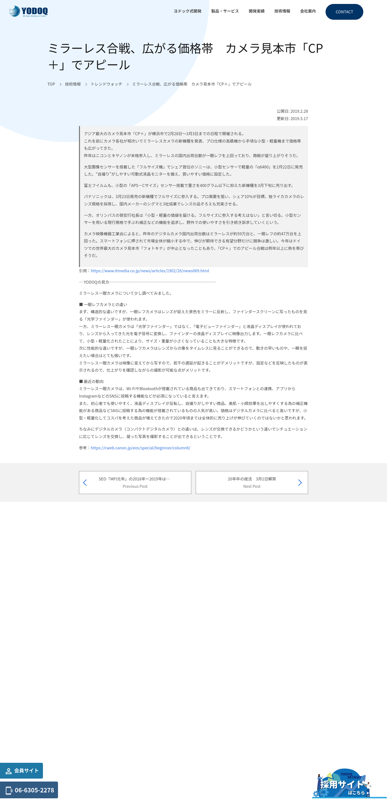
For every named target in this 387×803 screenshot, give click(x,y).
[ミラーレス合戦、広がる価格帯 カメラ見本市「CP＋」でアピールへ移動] (192, 84)
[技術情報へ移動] (73, 84)
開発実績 (257, 11)
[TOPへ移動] (51, 84)
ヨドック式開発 (187, 11)
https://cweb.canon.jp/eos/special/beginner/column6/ (141, 448)
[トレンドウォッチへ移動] (106, 84)
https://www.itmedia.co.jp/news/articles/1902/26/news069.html (150, 271)
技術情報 (282, 11)
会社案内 (308, 11)
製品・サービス (225, 11)
